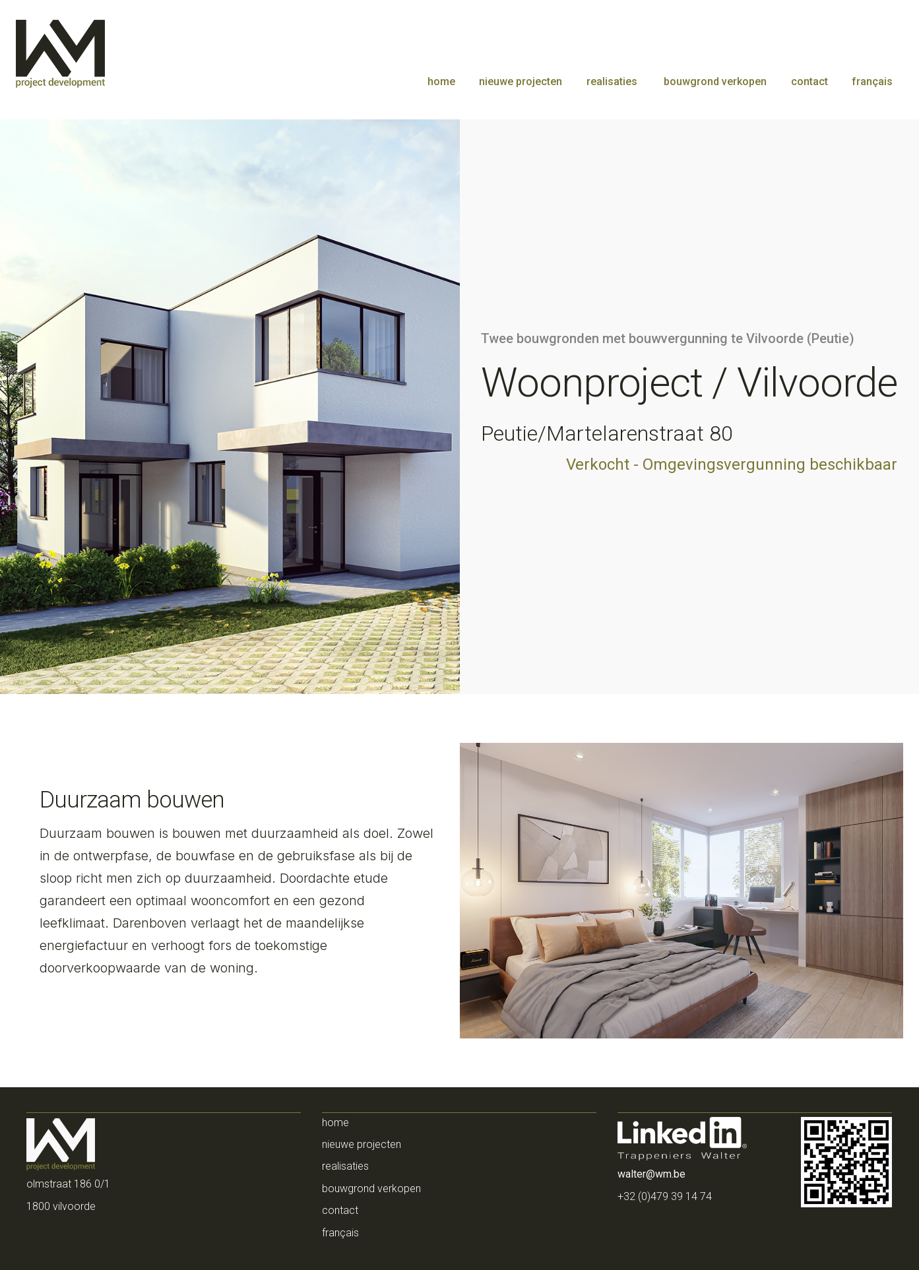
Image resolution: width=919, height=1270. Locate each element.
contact (809, 81)
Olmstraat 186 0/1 (68, 1184)
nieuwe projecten (520, 81)
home (441, 81)
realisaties (611, 81)
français (872, 81)
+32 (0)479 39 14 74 (665, 1197)
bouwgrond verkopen (714, 81)
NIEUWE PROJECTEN (361, 1145)
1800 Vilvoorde (61, 1207)
